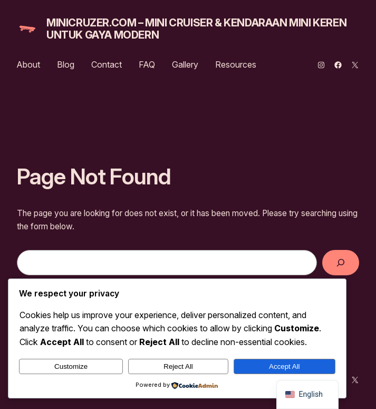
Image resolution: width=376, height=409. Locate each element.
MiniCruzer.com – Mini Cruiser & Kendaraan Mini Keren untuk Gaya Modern (196, 28)
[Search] (340, 263)
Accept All (284, 366)
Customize (71, 366)
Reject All (178, 366)
